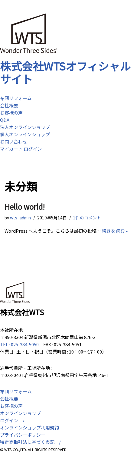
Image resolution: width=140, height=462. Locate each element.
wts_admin (20, 218)
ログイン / (12, 420)
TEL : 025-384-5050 (19, 344)
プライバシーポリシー (22, 435)
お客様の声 (11, 112)
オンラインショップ (20, 413)
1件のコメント (87, 218)
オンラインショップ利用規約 (29, 427)
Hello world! (25, 206)
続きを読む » (115, 231)
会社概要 (9, 105)
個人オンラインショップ (25, 134)
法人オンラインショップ (25, 127)
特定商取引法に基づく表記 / (30, 442)
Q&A (4, 120)
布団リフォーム (16, 98)
